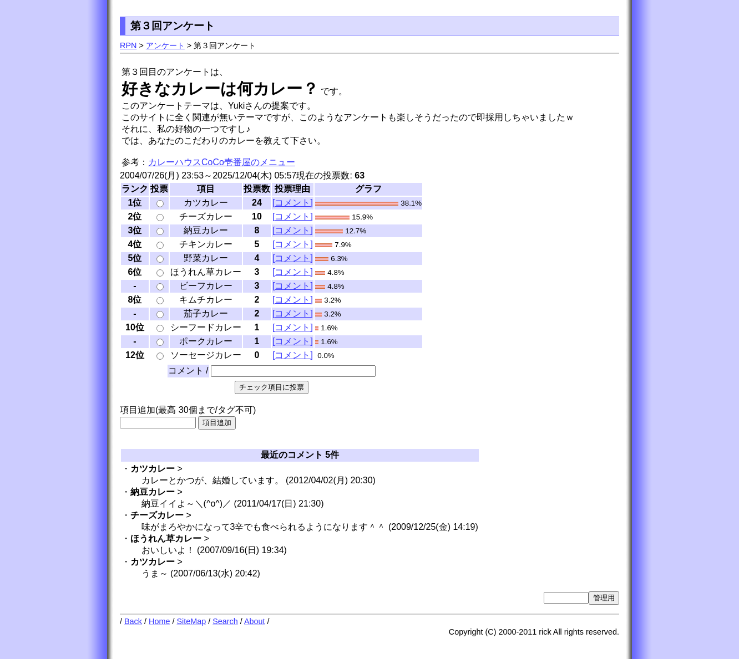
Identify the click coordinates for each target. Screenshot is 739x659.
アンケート (165, 45)
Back (133, 621)
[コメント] (292, 202)
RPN (128, 45)
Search (225, 621)
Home (159, 621)
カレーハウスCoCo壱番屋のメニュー (221, 162)
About (254, 621)
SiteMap (191, 621)
